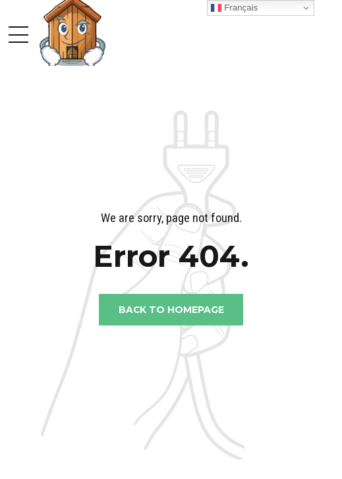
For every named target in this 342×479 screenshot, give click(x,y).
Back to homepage (171, 310)
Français (234, 8)
